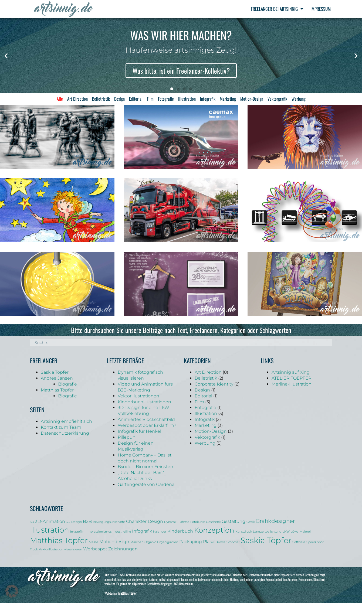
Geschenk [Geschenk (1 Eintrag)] (213, 522)
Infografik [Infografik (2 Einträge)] (142, 531)
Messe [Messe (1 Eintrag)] (93, 542)
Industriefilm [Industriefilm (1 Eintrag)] (122, 531)
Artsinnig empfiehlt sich (66, 421)
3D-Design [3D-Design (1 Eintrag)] (74, 522)
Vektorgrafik (277, 99)
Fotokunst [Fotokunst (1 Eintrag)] (197, 522)
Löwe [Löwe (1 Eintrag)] (295, 531)
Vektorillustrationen (138, 395)
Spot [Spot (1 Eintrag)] (320, 542)
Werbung (299, 99)
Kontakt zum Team (61, 427)
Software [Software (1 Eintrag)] (298, 542)
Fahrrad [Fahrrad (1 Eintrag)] (183, 522)
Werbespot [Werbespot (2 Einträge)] (95, 548)
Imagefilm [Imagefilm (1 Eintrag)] (78, 531)
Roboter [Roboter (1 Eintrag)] (233, 542)
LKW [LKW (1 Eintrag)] (286, 531)
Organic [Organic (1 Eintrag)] (150, 542)
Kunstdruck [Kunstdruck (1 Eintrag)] (243, 531)
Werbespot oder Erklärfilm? (147, 425)
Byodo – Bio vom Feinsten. (146, 466)
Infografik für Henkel (139, 431)
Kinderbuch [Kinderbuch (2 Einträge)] (180, 531)
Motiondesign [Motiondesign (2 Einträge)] (114, 541)
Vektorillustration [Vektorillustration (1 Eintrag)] (51, 549)
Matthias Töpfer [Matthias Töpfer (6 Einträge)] (59, 540)
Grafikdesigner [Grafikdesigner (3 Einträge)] (275, 521)
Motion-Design (251, 99)
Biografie (67, 384)
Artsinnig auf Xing (291, 372)
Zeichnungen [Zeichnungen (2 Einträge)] (123, 548)
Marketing (228, 99)
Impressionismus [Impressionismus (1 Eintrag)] (99, 531)
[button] (6, 55)
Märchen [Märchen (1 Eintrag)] (136, 542)
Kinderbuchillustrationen (144, 401)
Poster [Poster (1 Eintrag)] (221, 542)
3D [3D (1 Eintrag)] (32, 522)
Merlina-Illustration (292, 384)
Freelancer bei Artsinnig (277, 9)
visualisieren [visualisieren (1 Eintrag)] (73, 549)
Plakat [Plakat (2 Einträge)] (209, 541)
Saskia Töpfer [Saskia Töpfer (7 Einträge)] (266, 540)
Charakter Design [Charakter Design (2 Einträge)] (144, 521)
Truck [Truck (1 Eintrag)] (34, 549)
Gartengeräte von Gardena (146, 484)
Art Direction (77, 99)
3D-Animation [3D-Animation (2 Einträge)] (50, 521)
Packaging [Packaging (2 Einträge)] (190, 541)
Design (119, 99)
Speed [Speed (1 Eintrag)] (311, 542)
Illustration (187, 99)
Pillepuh (127, 437)
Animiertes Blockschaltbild (146, 419)
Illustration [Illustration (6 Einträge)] (49, 529)
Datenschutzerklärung (65, 433)
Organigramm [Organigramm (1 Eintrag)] (167, 542)
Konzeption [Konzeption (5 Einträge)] (214, 530)
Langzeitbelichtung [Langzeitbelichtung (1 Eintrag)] (267, 531)
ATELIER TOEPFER (292, 378)
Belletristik (101, 99)
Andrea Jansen (57, 378)
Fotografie (166, 99)
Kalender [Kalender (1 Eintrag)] (159, 531)
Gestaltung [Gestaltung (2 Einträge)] (233, 521)
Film (150, 99)
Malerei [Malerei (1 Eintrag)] (305, 531)
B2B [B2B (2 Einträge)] (87, 521)
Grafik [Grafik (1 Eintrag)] (250, 522)
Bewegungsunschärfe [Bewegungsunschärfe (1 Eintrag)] (109, 522)
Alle (60, 99)
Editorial (136, 99)
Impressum (320, 8)
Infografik (207, 99)
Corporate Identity (214, 384)
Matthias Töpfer (57, 390)
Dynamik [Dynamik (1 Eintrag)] (170, 522)
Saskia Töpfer (55, 372)
